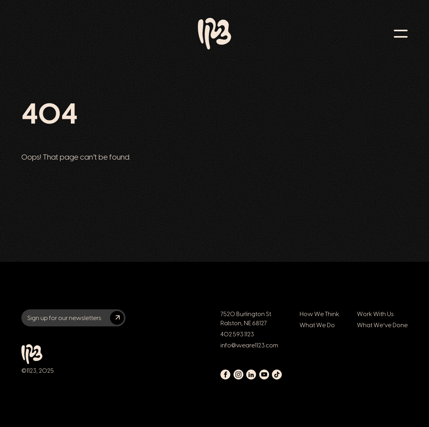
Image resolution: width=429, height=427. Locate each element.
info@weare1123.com (249, 345)
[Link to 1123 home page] (214, 34)
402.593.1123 (237, 334)
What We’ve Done (382, 325)
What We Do (317, 325)
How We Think (319, 313)
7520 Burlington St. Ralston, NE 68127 (246, 318)
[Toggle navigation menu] (401, 34)
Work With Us (375, 313)
